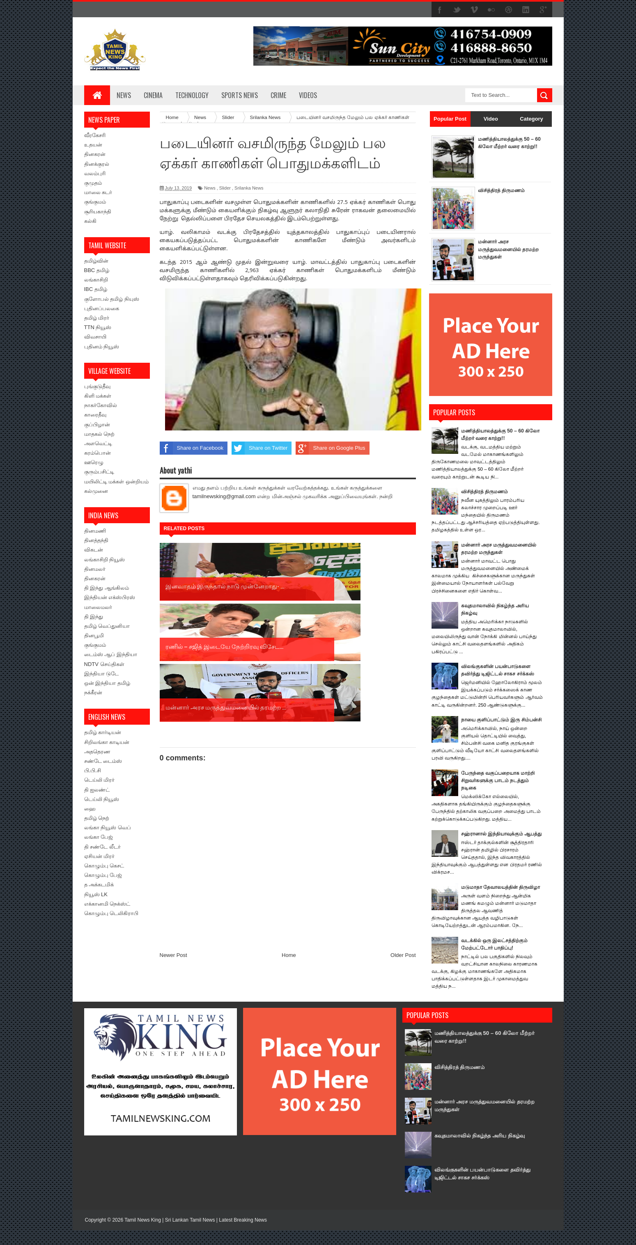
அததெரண (97, 751)
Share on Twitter (259, 448)
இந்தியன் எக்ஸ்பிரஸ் (109, 597)
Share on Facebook (191, 448)
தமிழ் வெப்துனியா (107, 626)
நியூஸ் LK (96, 894)
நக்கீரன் (93, 692)
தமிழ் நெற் (97, 818)
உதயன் (93, 145)
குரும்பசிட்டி (99, 472)
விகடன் (93, 550)
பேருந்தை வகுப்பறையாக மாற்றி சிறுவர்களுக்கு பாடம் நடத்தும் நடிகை (500, 787)
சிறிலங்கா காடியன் (107, 742)
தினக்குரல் (96, 164)
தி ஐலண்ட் (97, 790)
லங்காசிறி (96, 280)
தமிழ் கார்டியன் (103, 732)
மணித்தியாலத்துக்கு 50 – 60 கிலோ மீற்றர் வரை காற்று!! (507, 146)
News (124, 95)
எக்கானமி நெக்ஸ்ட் (107, 904)
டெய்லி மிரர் (99, 780)
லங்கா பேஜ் (98, 837)
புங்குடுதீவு (97, 386)
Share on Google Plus (330, 448)
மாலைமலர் (98, 607)
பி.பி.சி (92, 770)
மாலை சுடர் (98, 192)
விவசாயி (95, 337)
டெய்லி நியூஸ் (101, 799)
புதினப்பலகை (101, 308)
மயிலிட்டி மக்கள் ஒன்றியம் (116, 481)
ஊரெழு (93, 462)
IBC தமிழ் (95, 289)
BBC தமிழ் (96, 270)
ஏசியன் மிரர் (99, 856)
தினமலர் (95, 569)
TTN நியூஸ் (98, 327)
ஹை (90, 809)
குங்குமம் (95, 202)
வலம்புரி (95, 173)
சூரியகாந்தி (97, 211)
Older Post (403, 834)
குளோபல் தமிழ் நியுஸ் (111, 299)
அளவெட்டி (98, 443)
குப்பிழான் (97, 424)
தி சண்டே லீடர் (102, 847)
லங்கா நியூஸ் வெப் (107, 827)
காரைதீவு (95, 415)
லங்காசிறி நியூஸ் (104, 559)
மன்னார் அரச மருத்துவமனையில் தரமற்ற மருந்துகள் (501, 248)
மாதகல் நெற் (99, 434)
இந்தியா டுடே (101, 674)
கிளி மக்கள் (98, 396)
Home (289, 834)
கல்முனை (96, 491)
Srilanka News (248, 187)
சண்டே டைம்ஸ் (103, 761)
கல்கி (90, 221)
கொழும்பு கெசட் (104, 866)
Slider (225, 187)
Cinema (153, 95)
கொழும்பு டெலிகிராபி (111, 913)
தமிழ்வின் (96, 261)
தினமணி (95, 531)
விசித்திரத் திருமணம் (503, 190)
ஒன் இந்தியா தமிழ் (107, 683)
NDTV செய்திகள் (104, 664)
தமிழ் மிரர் (97, 318)
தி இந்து (93, 616)
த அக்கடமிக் (99, 884)
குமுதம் (93, 183)
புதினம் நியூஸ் (101, 346)
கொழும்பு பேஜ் (103, 875)
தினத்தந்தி (96, 540)
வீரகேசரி (95, 135)
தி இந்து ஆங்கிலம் (106, 588)
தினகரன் (95, 154)
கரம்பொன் (97, 453)
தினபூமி (94, 635)
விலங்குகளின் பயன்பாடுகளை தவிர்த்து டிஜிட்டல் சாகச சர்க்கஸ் (481, 1188)
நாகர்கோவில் (100, 405)
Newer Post (173, 834)
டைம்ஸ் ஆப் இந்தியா (110, 654)
